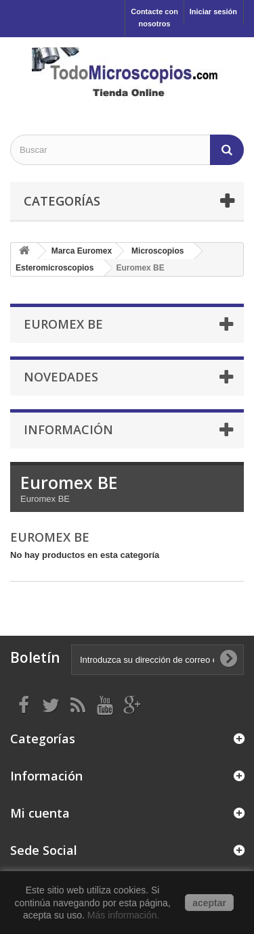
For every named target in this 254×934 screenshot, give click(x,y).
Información (68, 429)
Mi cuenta (40, 813)
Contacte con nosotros (154, 17)
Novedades (61, 377)
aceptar (209, 902)
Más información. (124, 915)
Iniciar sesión (213, 11)
